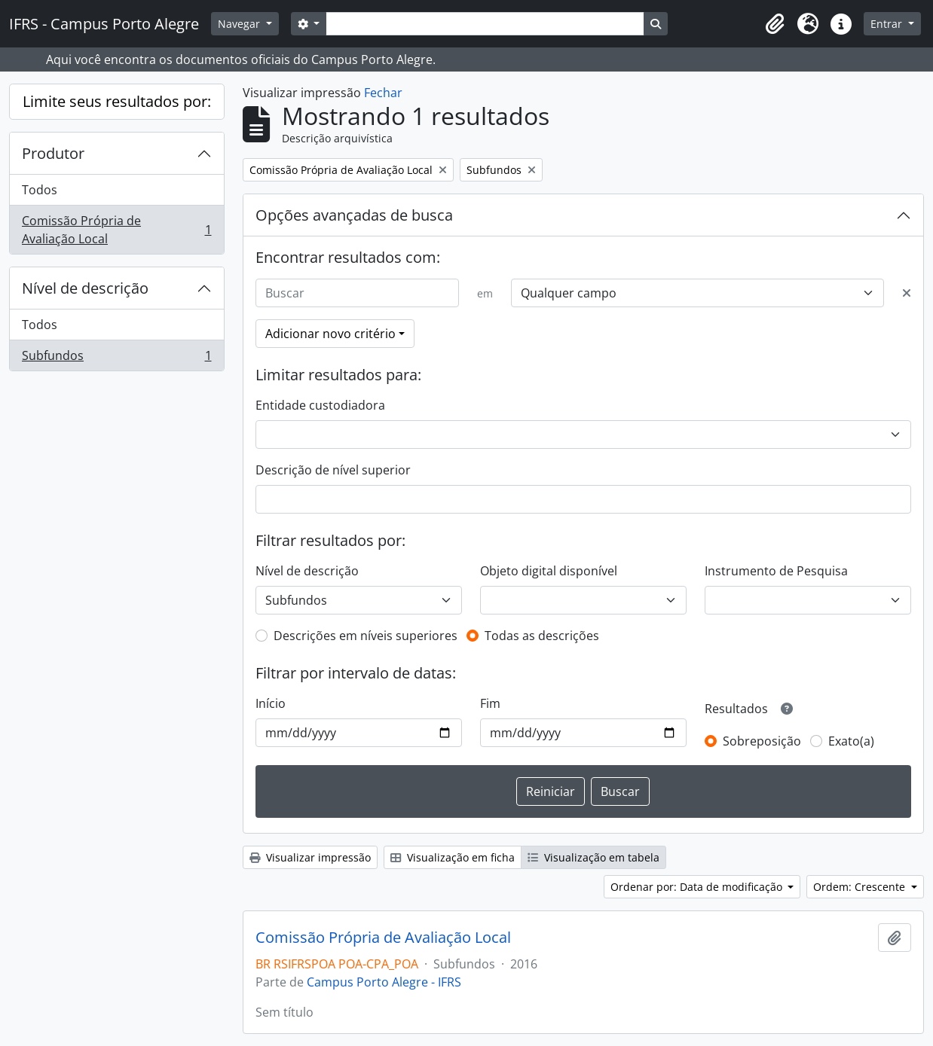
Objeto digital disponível (548, 571)
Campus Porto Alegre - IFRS (384, 982)
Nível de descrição (85, 288)
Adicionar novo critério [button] (330, 333)
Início (270, 703)
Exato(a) (851, 741)
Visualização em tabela (593, 857)
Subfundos (116, 358)
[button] (774, 24)
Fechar (383, 92)
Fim (490, 703)
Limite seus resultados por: (117, 101)
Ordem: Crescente (860, 887)
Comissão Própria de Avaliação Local (116, 229)
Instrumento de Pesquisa (776, 571)
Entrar (887, 24)
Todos (39, 189)
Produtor (53, 153)
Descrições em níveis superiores (365, 635)
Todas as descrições (542, 635)
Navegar (240, 24)
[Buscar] (357, 293)
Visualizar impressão (310, 857)
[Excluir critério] (906, 293)
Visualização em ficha (452, 857)
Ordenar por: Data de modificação (697, 887)
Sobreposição (762, 741)
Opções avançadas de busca (354, 215)
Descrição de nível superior (333, 470)
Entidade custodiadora (320, 405)
